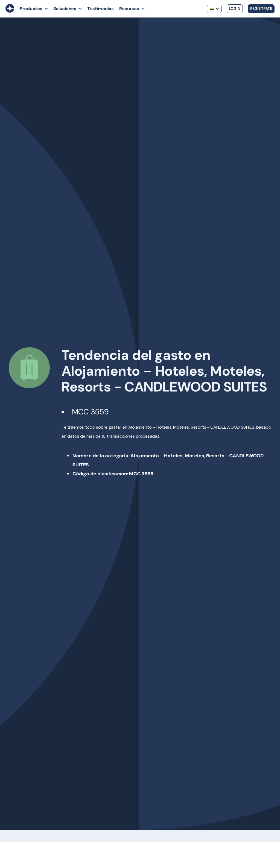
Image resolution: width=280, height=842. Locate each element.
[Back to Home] (9, 11)
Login (234, 8)
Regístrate (261, 8)
